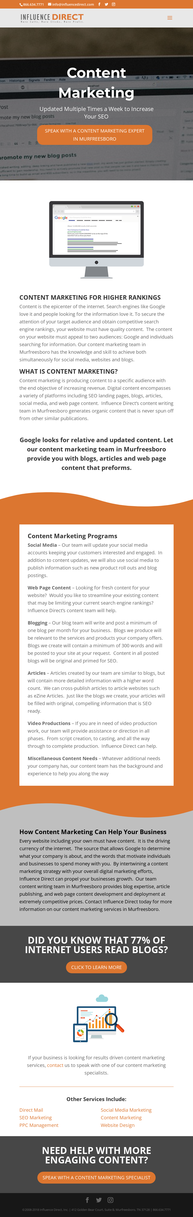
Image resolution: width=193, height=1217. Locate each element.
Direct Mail (31, 1110)
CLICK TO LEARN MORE (96, 967)
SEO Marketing (35, 1117)
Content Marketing (121, 1117)
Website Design (118, 1125)
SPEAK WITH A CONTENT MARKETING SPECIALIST (96, 1177)
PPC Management (38, 1125)
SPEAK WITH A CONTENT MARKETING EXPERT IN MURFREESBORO (95, 135)
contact (55, 1065)
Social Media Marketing (126, 1110)
